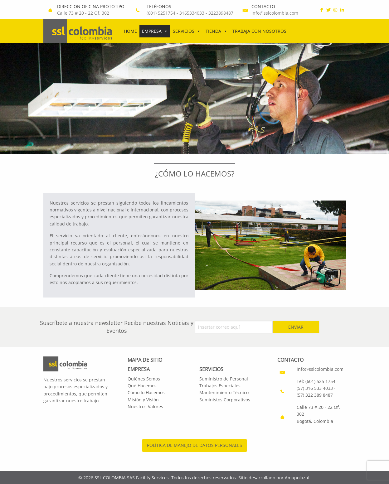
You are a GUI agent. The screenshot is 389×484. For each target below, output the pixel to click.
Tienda (216, 31)
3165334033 (191, 13)
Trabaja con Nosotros (259, 31)
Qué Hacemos (142, 386)
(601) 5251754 (161, 13)
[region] (194, 98)
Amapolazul (297, 478)
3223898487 (220, 13)
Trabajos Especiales (220, 386)
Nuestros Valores (145, 406)
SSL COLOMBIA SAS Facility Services (132, 478)
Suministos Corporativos (224, 400)
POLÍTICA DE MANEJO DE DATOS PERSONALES (194, 445)
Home (130, 31)
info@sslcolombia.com (274, 13)
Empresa (155, 31)
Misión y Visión (143, 400)
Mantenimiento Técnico (224, 392)
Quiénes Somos (144, 379)
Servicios (187, 31)
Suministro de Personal (223, 379)
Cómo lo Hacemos (146, 392)
